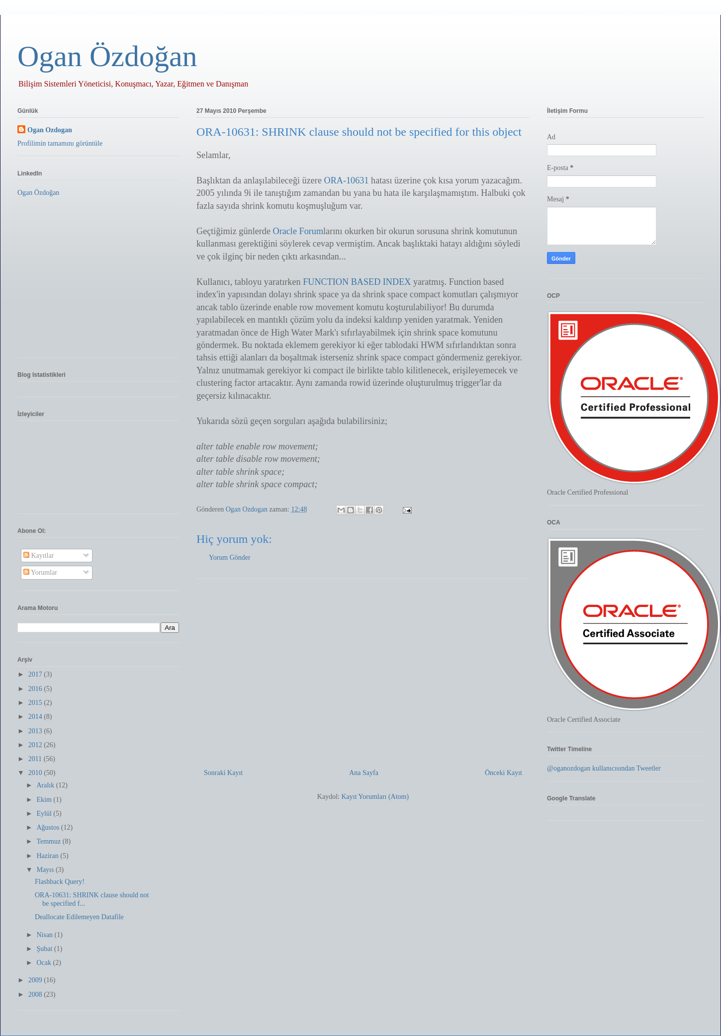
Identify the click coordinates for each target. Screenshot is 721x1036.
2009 (36, 980)
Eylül (44, 813)
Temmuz (49, 841)
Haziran (48, 856)
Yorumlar (40, 572)
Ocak (44, 962)
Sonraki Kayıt (223, 773)
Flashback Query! (60, 881)
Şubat (45, 948)
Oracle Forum (298, 231)
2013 (36, 731)
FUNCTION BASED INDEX (357, 282)
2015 (36, 702)
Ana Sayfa (363, 773)
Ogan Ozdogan (248, 509)
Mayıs (46, 869)
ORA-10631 (346, 180)
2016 (36, 688)
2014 (36, 716)
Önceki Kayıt (503, 773)
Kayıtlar (38, 555)
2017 (36, 674)
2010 (36, 773)
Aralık (46, 785)
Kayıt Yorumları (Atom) (375, 796)
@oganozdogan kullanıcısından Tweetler (604, 768)
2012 (36, 745)
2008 (36, 994)
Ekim (44, 799)
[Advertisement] (363, 669)
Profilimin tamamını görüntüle (59, 143)
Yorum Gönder (230, 557)
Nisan (45, 935)
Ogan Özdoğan (107, 56)
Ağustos (48, 827)
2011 (36, 759)
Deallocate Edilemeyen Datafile (79, 917)
